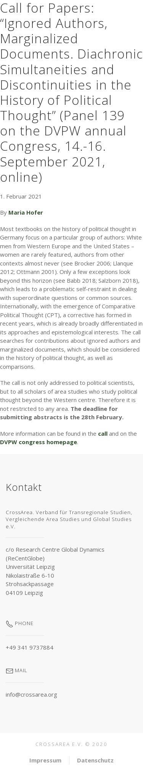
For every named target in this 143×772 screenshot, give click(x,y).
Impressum (45, 760)
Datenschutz (95, 760)
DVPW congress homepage (38, 442)
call (103, 433)
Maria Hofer (25, 212)
